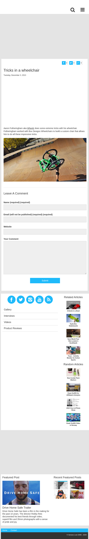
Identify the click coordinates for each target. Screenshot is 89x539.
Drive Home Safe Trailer (16, 507)
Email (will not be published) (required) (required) (28, 214)
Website (8, 226)
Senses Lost (24, 6)
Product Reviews (13, 328)
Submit (45, 280)
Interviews (9, 316)
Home (4, 530)
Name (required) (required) (17, 202)
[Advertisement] (45, 37)
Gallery (8, 309)
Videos (7, 322)
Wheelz (30, 128)
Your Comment (11, 239)
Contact (14, 530)
